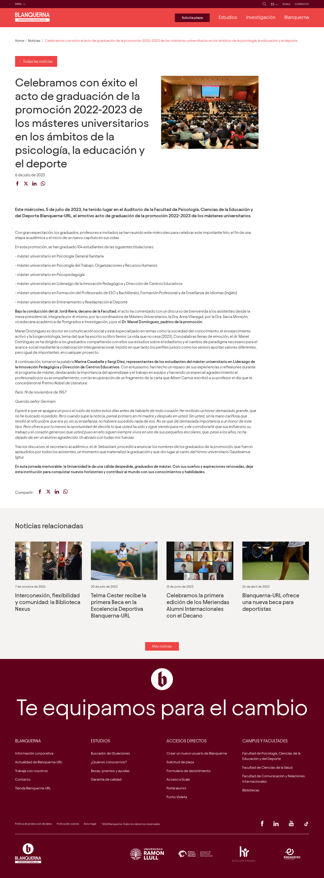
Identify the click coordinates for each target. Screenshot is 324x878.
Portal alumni (176, 788)
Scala (286, 3)
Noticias (34, 41)
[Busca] (264, 4)
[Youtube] (291, 825)
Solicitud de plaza (180, 762)
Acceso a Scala (178, 779)
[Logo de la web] (32, 20)
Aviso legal (90, 823)
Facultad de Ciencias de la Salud (267, 767)
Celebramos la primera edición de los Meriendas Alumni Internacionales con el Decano (199, 584)
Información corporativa (34, 753)
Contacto (302, 3)
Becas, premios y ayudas (110, 771)
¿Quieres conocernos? (109, 762)
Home (19, 41)
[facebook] (17, 184)
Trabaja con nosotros (31, 771)
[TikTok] (306, 825)
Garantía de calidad (106, 779)
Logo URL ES (147, 854)
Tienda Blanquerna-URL (33, 788)
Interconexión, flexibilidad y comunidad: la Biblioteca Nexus (48, 584)
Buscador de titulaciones (110, 753)
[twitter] (26, 184)
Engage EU (292, 854)
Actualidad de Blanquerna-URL (38, 762)
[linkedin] (34, 184)
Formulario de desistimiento (188, 771)
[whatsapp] (43, 184)
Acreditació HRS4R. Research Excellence (244, 854)
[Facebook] (262, 825)
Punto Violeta (176, 797)
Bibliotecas (250, 790)
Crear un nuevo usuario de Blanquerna (196, 753)
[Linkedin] (276, 825)
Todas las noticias (36, 61)
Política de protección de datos (33, 823)
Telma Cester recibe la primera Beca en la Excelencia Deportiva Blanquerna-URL (124, 584)
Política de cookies (68, 823)
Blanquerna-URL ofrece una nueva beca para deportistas (275, 584)
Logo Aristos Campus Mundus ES (195, 854)
